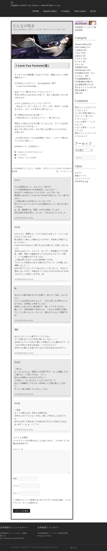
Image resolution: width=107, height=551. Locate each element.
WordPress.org (81, 181)
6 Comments (22, 155)
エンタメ (78, 61)
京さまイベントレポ (83, 87)
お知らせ (78, 55)
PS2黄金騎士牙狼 (82, 81)
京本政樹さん (34, 146)
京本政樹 (33, 158)
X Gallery (65, 11)
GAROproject (80, 70)
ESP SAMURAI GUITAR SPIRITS (12, 538)
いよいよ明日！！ (82, 121)
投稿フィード (80, 175)
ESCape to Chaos (44, 536)
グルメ (78, 64)
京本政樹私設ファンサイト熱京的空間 (52, 533)
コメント (18, 449)
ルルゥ (17, 180)
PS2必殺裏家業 (81, 78)
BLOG (93, 11)
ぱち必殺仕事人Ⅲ (82, 84)
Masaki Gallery (50, 11)
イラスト (78, 58)
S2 (12, 2)
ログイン (78, 172)
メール (16, 485)
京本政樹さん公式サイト (25, 83)
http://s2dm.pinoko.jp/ (53, 271)
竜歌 (16, 329)
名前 (15, 478)
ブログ (27, 158)
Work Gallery (80, 11)
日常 (77, 93)
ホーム (73, 547)
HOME (36, 11)
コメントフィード (82, 178)
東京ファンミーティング (85, 133)
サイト (16, 493)
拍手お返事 (79, 90)
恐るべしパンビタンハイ (85, 107)
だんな (40, 152)
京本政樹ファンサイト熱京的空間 (85, 27)
